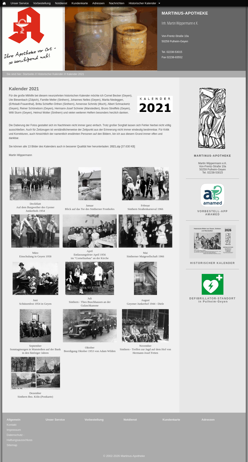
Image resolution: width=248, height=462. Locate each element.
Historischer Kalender (142, 3)
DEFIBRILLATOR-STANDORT (212, 298)
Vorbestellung (42, 3)
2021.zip (115, 146)
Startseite (28, 74)
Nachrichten (116, 3)
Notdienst (61, 3)
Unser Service (20, 3)
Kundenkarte (80, 3)
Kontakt (11, 424)
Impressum (14, 429)
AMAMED (212, 214)
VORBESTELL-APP (212, 211)
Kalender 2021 (75, 74)
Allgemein (13, 419)
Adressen (98, 3)
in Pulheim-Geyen (212, 301)
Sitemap (12, 445)
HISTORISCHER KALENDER (212, 263)
